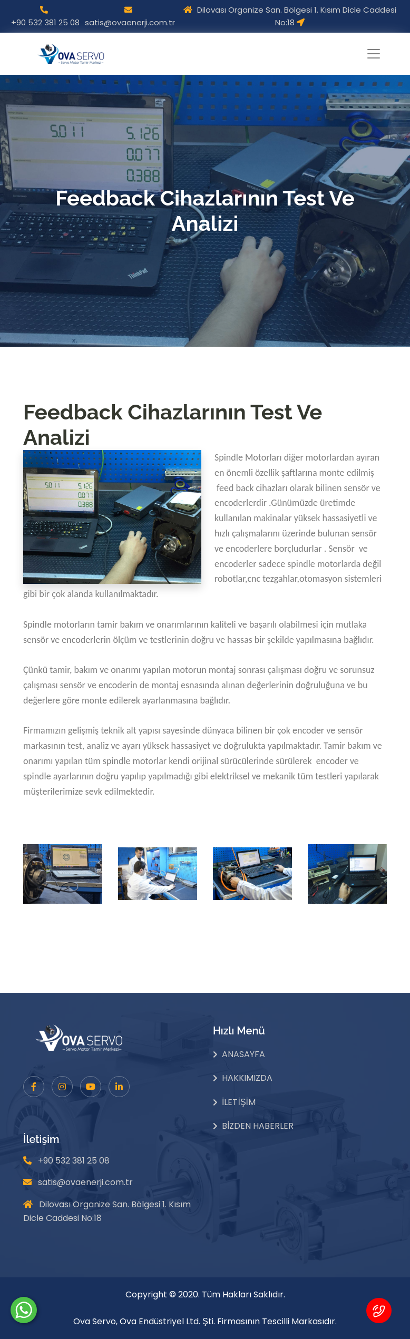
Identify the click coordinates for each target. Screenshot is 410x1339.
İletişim (239, 1102)
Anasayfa (243, 1054)
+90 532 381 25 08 (45, 22)
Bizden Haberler (258, 1126)
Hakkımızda (247, 1078)
